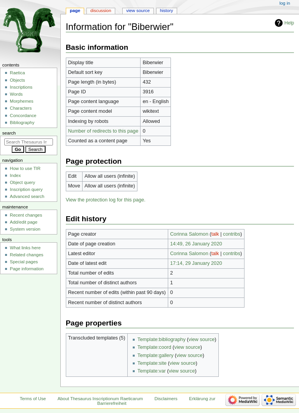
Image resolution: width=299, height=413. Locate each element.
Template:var (151, 371)
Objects (17, 80)
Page (75, 10)
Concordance (23, 115)
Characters (21, 108)
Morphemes (21, 101)
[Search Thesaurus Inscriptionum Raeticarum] (28, 141)
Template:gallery (155, 355)
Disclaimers (166, 398)
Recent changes (26, 215)
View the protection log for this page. (106, 200)
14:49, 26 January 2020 (196, 244)
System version (25, 229)
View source (138, 10)
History (166, 10)
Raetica (17, 72)
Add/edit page (23, 222)
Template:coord (154, 347)
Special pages (24, 261)
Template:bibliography (161, 339)
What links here (25, 247)
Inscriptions (21, 87)
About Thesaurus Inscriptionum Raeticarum (100, 398)
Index (15, 175)
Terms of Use (33, 398)
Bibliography (22, 122)
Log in (285, 3)
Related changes (26, 254)
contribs (231, 234)
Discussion (100, 10)
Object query (22, 182)
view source (201, 339)
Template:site (152, 363)
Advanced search (27, 196)
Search (9, 133)
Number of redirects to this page (103, 131)
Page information (27, 268)
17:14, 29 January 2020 (196, 263)
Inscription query (26, 189)
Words (16, 94)
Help (289, 23)
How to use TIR (25, 168)
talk (215, 234)
